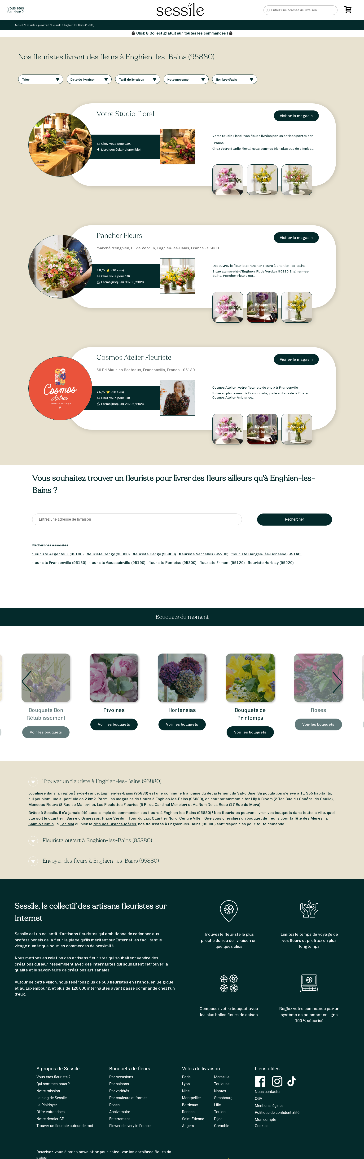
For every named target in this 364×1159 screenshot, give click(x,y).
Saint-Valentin (41, 824)
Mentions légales (269, 1105)
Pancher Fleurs (119, 236)
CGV (258, 1098)
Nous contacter (268, 1091)
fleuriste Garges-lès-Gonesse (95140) (266, 554)
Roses (114, 1105)
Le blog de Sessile (51, 1098)
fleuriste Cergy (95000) (108, 554)
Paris (186, 1077)
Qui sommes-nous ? (53, 1084)
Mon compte (265, 1119)
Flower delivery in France (130, 1126)
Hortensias (250, 710)
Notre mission (48, 1091)
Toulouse (221, 1084)
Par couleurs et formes (128, 1098)
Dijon (218, 1119)
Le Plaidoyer (46, 1105)
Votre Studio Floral (125, 114)
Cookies (261, 1126)
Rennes (188, 1112)
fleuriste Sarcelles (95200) (203, 554)
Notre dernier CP (50, 1119)
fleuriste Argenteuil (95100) (58, 554)
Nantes (220, 1091)
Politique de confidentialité (277, 1112)
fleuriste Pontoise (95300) (172, 562)
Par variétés (119, 1091)
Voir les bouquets (46, 732)
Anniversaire (119, 1112)
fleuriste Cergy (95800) (154, 554)
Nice (186, 1091)
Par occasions (121, 1077)
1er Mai (67, 824)
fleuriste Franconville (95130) (59, 562)
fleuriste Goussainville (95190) (117, 562)
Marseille (221, 1077)
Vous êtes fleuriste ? (53, 1077)
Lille (217, 1105)
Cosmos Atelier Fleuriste (133, 357)
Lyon (186, 1084)
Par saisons (119, 1084)
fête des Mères (308, 818)
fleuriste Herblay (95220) (271, 562)
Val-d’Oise (246, 793)
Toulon (220, 1112)
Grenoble (221, 1126)
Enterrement (119, 1119)
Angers (188, 1126)
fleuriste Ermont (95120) (222, 562)
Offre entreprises (50, 1112)
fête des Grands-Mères (114, 824)
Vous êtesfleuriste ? (15, 10)
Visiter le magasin (296, 116)
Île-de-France (86, 793)
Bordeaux (190, 1105)
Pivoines (182, 710)
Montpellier (191, 1098)
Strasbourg (223, 1098)
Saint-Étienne (193, 1119)
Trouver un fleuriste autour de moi (64, 1126)
